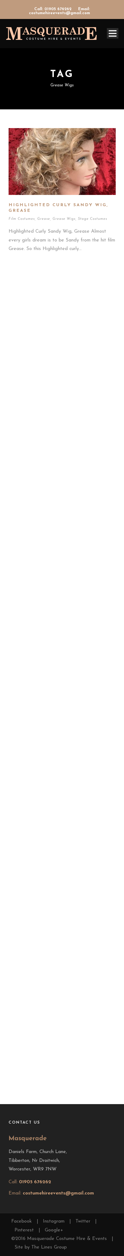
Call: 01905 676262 (53, 9)
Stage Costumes (92, 219)
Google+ (54, 1230)
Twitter (83, 1221)
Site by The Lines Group (40, 1247)
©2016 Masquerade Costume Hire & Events (59, 1238)
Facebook (21, 1221)
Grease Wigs (64, 219)
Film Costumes (22, 219)
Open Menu (112, 33)
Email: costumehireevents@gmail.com (59, 11)
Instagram (54, 1221)
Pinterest (24, 1230)
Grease (43, 219)
